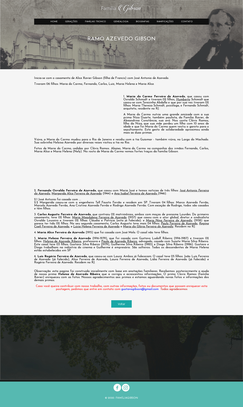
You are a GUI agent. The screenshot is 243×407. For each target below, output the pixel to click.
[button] (121, 304)
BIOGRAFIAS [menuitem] (142, 21)
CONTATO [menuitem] (187, 21)
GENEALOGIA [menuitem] (121, 21)
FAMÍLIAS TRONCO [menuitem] (95, 21)
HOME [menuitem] (54, 21)
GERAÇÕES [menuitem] (71, 21)
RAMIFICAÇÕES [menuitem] (165, 21)
